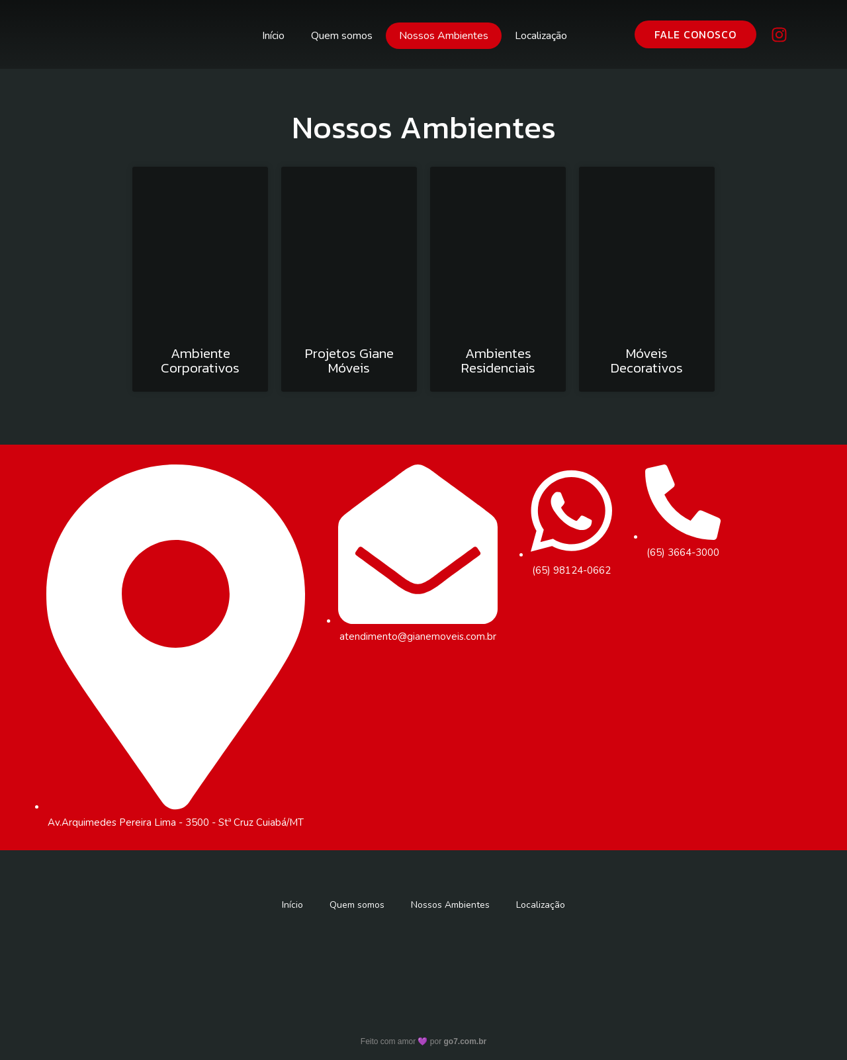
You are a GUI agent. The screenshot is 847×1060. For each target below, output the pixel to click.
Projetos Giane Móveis (349, 361)
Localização (541, 35)
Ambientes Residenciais (498, 361)
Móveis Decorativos (647, 361)
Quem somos (342, 35)
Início (273, 35)
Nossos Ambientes (443, 35)
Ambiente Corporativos (200, 361)
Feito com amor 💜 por (423, 1044)
